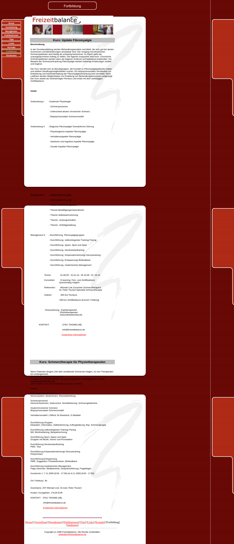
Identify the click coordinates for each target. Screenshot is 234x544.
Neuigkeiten (55, 522)
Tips (83, 522)
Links (90, 522)
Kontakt (100, 522)
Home (29, 522)
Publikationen (71, 522)
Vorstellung (40, 522)
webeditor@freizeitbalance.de (72, 534)
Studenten (72, 525)
